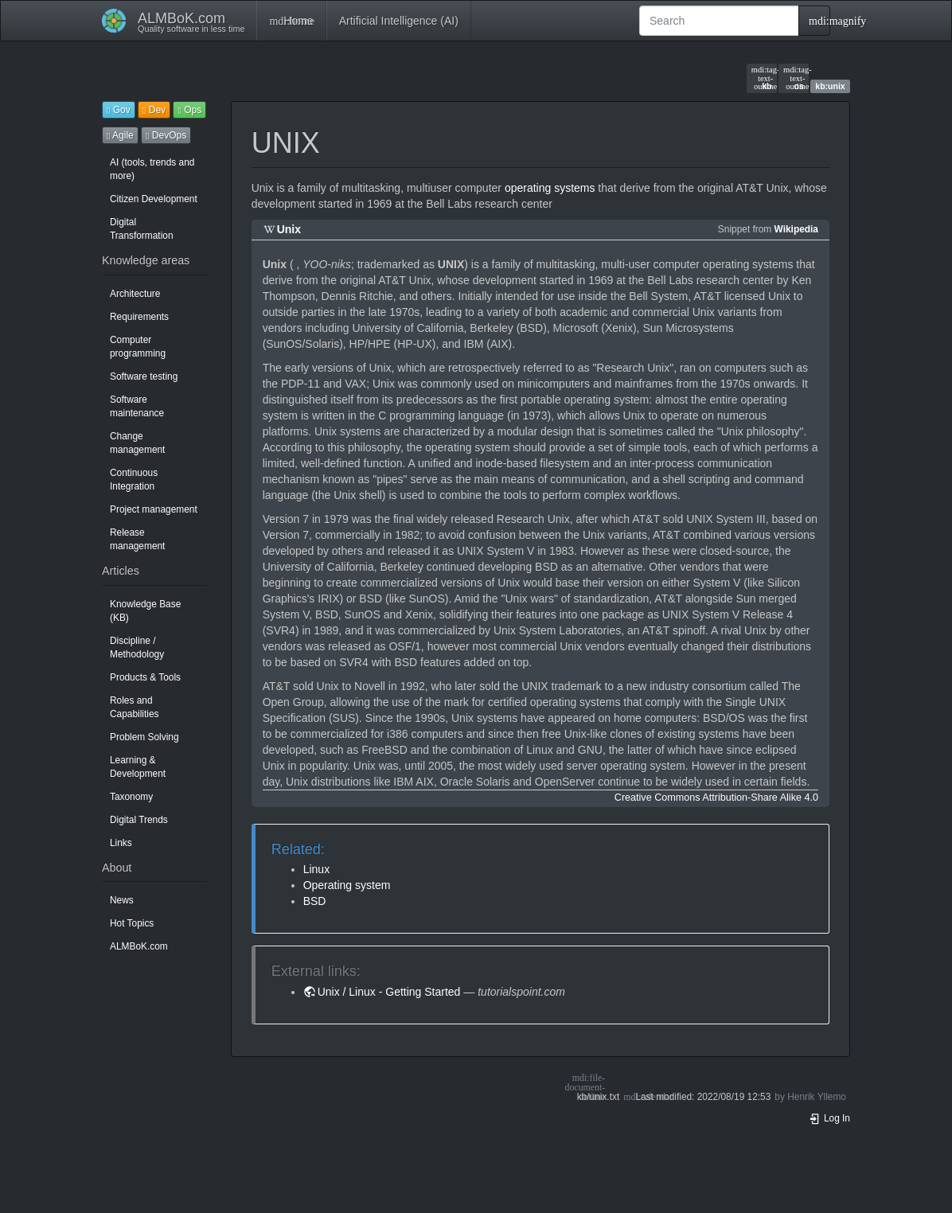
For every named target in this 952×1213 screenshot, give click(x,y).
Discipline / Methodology (137, 647)
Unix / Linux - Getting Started (389, 991)
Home (291, 21)
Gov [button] (119, 109)
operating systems (550, 187)
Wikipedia (796, 229)
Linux (316, 869)
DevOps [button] (166, 135)
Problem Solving (144, 737)
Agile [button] (120, 135)
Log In (829, 1118)
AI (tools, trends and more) (152, 169)
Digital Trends (139, 819)
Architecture (135, 293)
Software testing (144, 376)
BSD (314, 901)
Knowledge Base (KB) (145, 611)
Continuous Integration (134, 479)
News (122, 900)
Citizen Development (153, 199)
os (793, 78)
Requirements (139, 316)
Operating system (347, 885)
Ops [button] (189, 109)
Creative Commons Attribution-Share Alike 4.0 (716, 797)
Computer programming (138, 346)
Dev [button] (154, 109)
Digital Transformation (142, 228)
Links (121, 842)
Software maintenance (137, 406)
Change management (137, 443)
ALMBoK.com (139, 946)
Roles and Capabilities (134, 707)
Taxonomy (131, 796)
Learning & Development (138, 767)
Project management (153, 509)
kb (761, 78)
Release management (137, 539)
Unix (289, 229)
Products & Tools (145, 677)
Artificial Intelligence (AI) (398, 20)
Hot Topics (132, 923)
